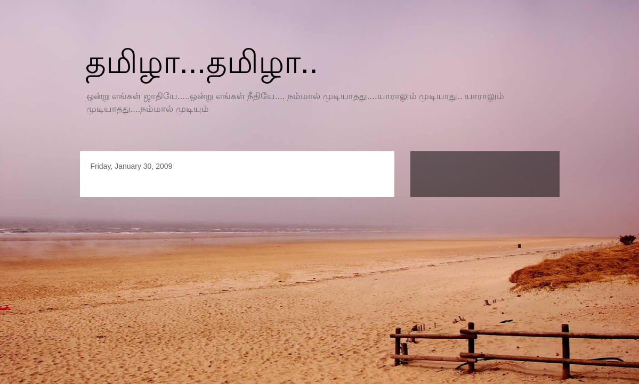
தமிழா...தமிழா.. (201, 62)
